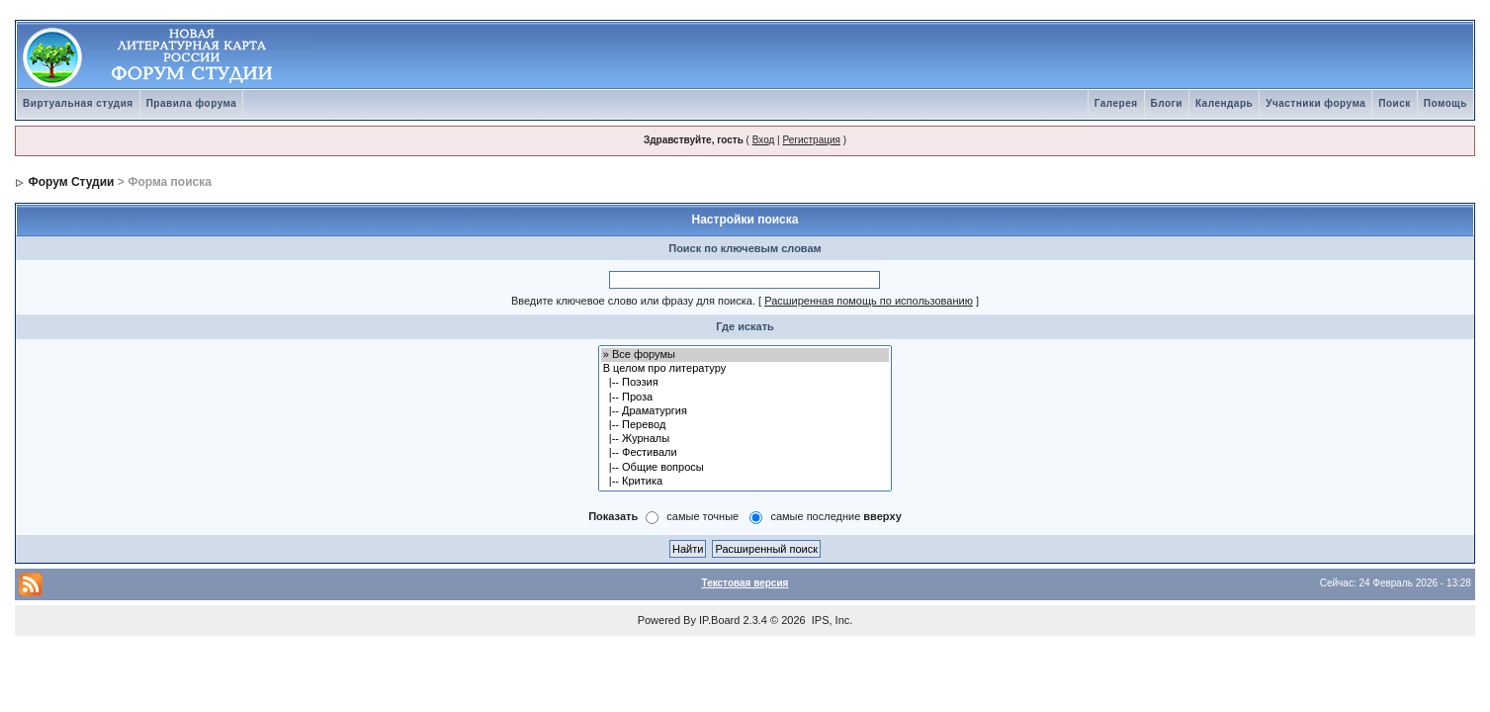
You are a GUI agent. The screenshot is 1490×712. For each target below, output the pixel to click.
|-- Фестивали (745, 453)
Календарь (1224, 103)
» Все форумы (745, 355)
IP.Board (719, 620)
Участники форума (1315, 103)
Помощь (1445, 103)
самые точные (702, 516)
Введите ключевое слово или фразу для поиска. (633, 301)
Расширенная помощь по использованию (868, 301)
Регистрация (810, 139)
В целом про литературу (745, 369)
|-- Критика (745, 482)
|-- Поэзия (745, 383)
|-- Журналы (745, 439)
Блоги (1167, 103)
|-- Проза (745, 397)
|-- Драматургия (745, 411)
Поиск (1394, 103)
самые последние (835, 516)
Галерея (1116, 103)
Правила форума (191, 103)
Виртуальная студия (78, 103)
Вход (763, 139)
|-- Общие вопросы (745, 468)
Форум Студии (71, 182)
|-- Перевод (745, 425)
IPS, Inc (831, 620)
